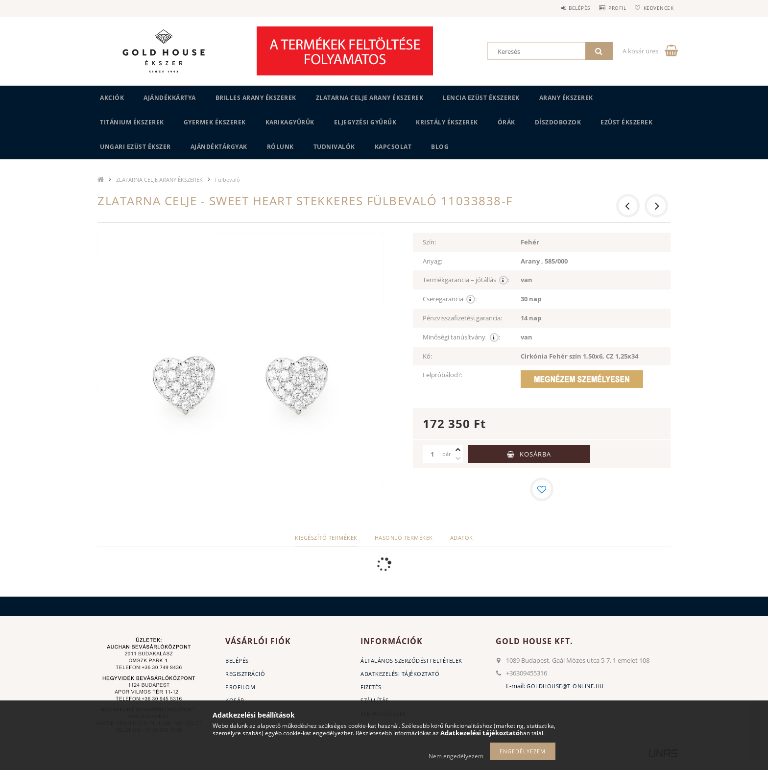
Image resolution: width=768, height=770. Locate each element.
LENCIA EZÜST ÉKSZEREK (481, 98)
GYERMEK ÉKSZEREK (215, 122)
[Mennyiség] (432, 454)
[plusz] (458, 449)
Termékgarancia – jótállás (466, 280)
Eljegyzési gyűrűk (365, 122)
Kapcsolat (393, 147)
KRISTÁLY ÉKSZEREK (447, 122)
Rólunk (280, 147)
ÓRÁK (506, 122)
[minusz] (458, 458)
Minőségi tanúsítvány (461, 337)
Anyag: (432, 261)
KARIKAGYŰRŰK (289, 122)
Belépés (565, 7)
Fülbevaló (227, 179)
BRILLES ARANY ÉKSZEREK (256, 98)
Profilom (240, 687)
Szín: (429, 242)
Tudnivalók (334, 147)
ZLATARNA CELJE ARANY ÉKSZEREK (370, 98)
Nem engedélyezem (456, 756)
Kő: (427, 356)
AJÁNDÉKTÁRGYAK (219, 147)
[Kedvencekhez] (541, 489)
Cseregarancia (450, 299)
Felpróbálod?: (442, 374)
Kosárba (535, 454)
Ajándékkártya (170, 98)
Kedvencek (656, 7)
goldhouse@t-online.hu (565, 686)
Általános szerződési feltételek (411, 660)
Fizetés (371, 687)
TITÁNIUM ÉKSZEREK (132, 122)
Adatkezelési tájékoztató (399, 673)
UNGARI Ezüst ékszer (135, 147)
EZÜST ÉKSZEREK (626, 122)
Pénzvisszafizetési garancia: (462, 317)
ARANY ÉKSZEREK (566, 98)
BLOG (440, 147)
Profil (608, 7)
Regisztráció (245, 673)
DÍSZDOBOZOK (558, 122)
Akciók (112, 98)
